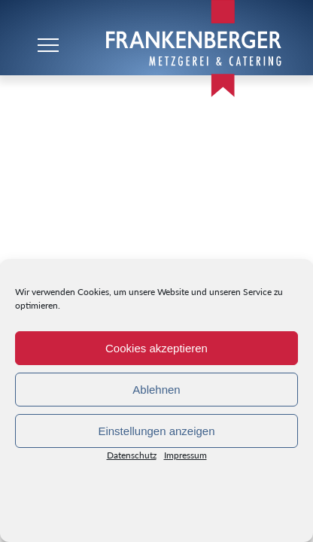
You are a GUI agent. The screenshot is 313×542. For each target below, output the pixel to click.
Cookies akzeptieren (156, 348)
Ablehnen (156, 389)
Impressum (185, 458)
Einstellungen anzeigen (156, 431)
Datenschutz (131, 458)
